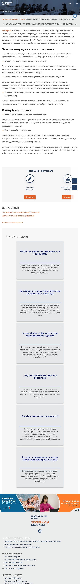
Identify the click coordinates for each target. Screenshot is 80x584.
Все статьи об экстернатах (12, 223)
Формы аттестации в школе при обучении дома (22, 547)
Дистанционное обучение (14, 568)
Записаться (30, 197)
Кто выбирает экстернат (14, 563)
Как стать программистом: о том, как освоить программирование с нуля (40, 458)
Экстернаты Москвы (10, 19)
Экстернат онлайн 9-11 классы (16, 581)
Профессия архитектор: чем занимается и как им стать (40, 252)
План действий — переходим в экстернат (20, 565)
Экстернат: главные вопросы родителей (18, 216)
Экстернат (6, 30)
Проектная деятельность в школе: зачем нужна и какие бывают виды (40, 292)
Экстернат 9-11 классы (13, 578)
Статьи (22, 19)
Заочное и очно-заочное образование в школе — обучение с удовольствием (33, 541)
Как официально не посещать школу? (40, 416)
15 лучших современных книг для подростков (40, 376)
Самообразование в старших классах (18, 544)
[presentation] (74, 181)
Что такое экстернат (12, 557)
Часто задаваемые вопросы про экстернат (20, 560)
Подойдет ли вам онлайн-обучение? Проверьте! (20, 212)
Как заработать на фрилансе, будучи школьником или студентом (40, 334)
